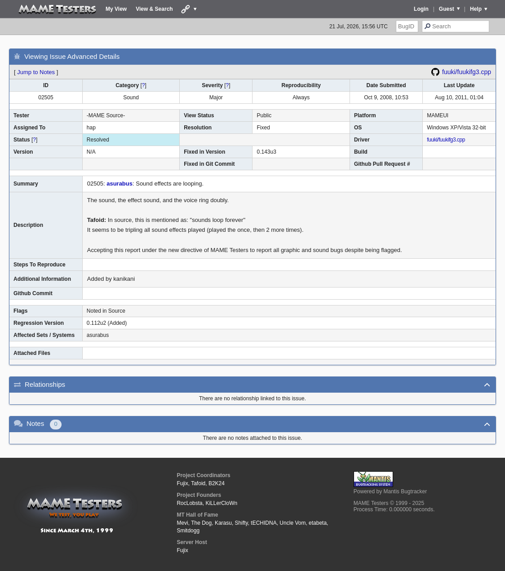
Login (421, 9)
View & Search (154, 9)
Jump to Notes (36, 72)
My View (116, 9)
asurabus (119, 183)
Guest (446, 9)
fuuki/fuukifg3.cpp (466, 71)
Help (476, 9)
